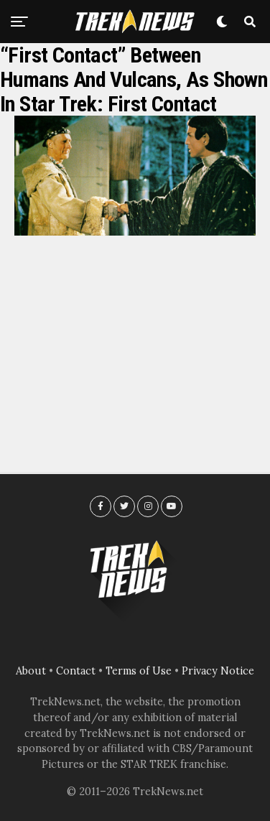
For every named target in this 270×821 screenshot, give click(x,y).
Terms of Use (139, 670)
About (31, 670)
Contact (76, 670)
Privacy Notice (218, 670)
